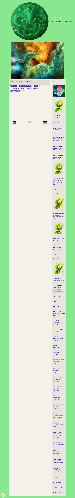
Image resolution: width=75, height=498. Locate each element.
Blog (60, 22)
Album (56, 22)
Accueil (55, 17)
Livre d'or (55, 19)
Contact (60, 17)
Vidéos (60, 19)
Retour (29, 122)
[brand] (30, 21)
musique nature (28, 81)
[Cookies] (3, 495)
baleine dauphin (19, 81)
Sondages (58, 25)
